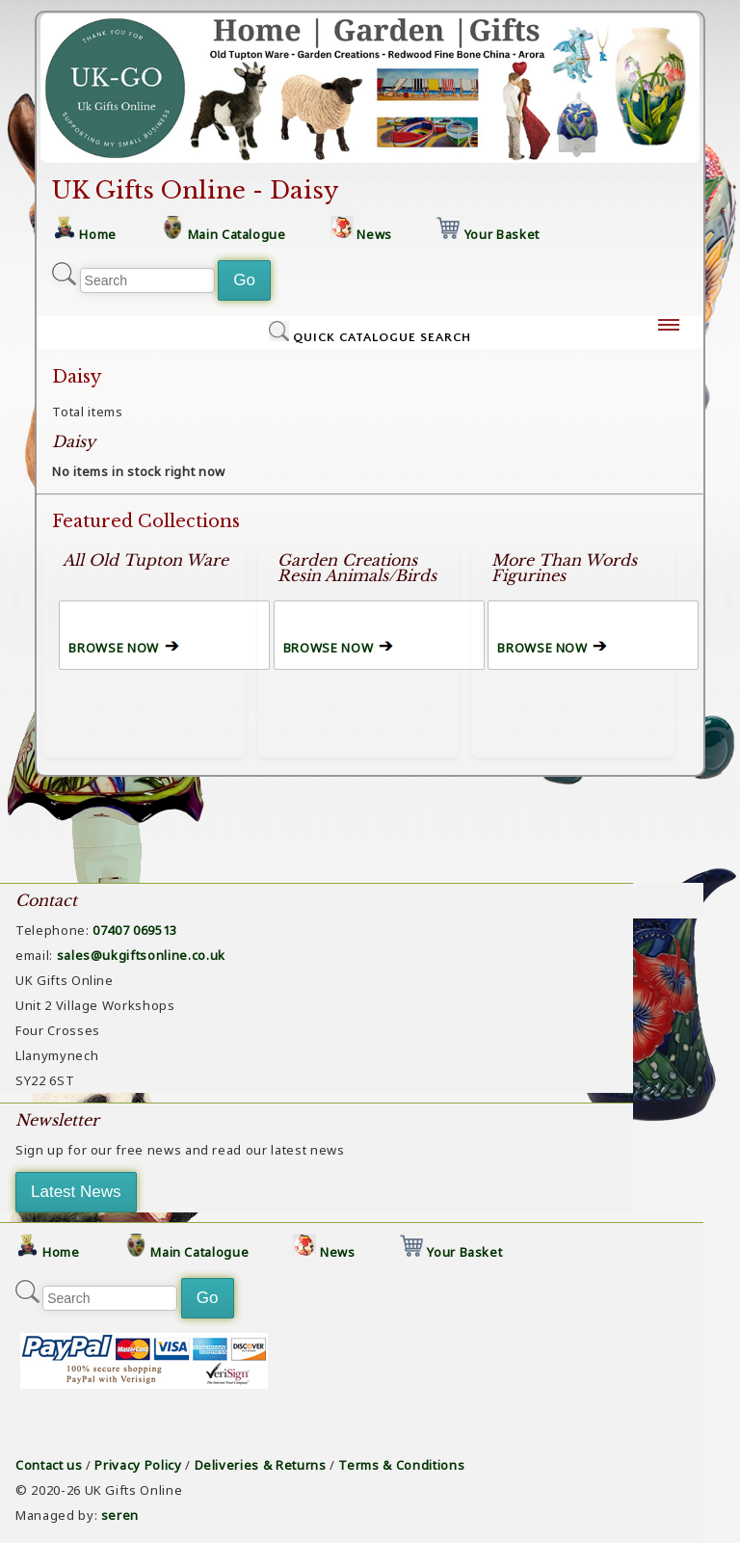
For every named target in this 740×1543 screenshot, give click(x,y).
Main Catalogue (237, 234)
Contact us (49, 1465)
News (374, 234)
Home (98, 234)
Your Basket (502, 234)
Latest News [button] (76, 1192)
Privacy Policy (137, 1465)
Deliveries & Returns (261, 1465)
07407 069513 (134, 930)
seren (120, 1515)
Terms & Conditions (401, 1465)
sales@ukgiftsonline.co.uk (141, 955)
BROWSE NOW (113, 647)
